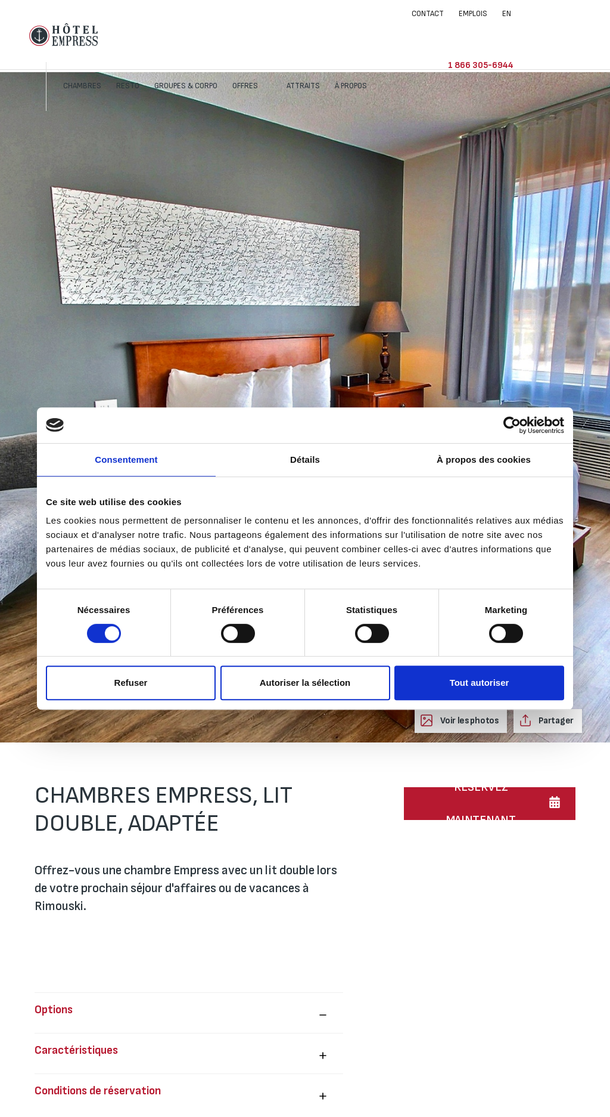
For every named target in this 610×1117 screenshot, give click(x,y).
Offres (314, 34)
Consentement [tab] (126, 459)
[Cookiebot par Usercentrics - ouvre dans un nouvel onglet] (512, 425)
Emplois (473, 13)
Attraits (371, 34)
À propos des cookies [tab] (484, 459)
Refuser (131, 682)
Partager (555, 720)
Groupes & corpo (254, 34)
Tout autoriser (479, 682)
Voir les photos (468, 720)
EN (506, 13)
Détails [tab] (305, 459)
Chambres (151, 34)
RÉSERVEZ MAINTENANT (481, 803)
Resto (196, 34)
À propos (420, 34)
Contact (428, 13)
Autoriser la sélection (305, 682)
